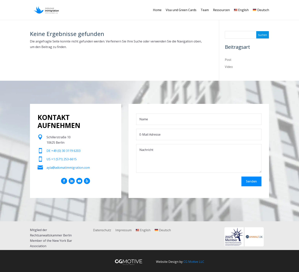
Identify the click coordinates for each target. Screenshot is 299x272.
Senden (251, 181)
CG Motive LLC (193, 262)
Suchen (262, 35)
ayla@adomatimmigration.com (68, 168)
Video (229, 67)
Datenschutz (102, 230)
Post (228, 60)
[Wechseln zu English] (241, 14)
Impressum (123, 230)
